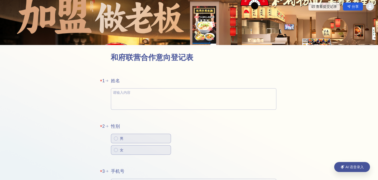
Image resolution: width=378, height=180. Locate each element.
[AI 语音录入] (352, 167)
